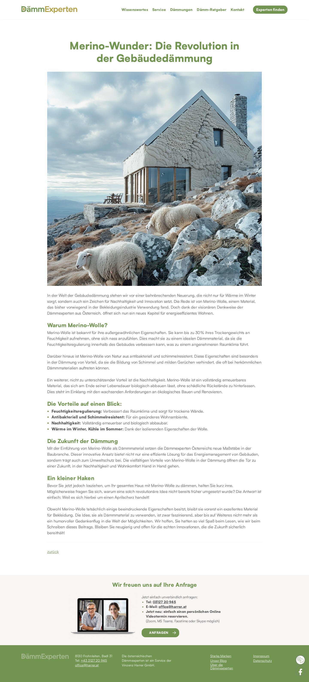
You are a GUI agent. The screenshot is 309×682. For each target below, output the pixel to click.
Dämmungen (181, 9)
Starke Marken (220, 656)
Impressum (261, 656)
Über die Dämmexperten (221, 666)
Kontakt (237, 9)
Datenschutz (262, 661)
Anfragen (158, 633)
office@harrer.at (172, 606)
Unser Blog (218, 661)
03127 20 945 (164, 602)
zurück (53, 551)
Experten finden (270, 9)
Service (159, 9)
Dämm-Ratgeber (211, 9)
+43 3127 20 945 (94, 660)
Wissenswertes (134, 9)
